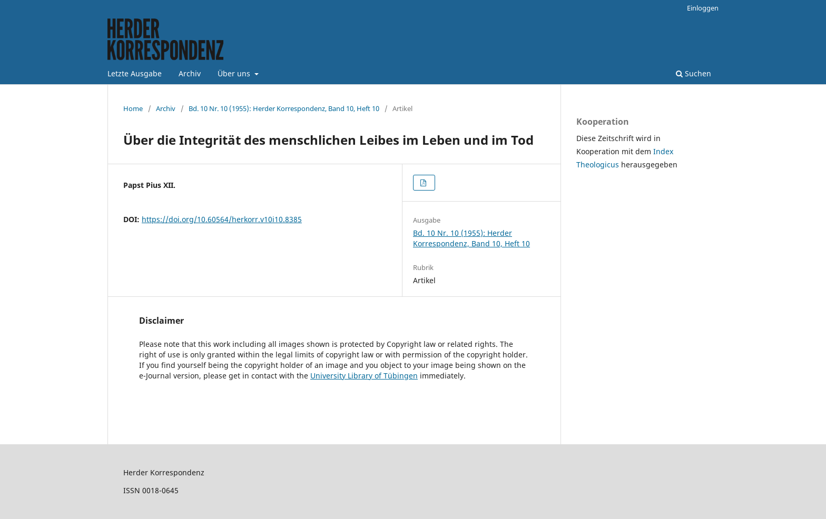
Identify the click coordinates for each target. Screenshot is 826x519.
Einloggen (703, 8)
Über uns (235, 73)
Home (133, 108)
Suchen (693, 73)
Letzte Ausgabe (134, 73)
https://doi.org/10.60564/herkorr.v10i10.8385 (222, 219)
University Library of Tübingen (364, 376)
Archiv (190, 73)
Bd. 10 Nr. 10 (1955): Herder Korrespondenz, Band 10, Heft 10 (284, 108)
